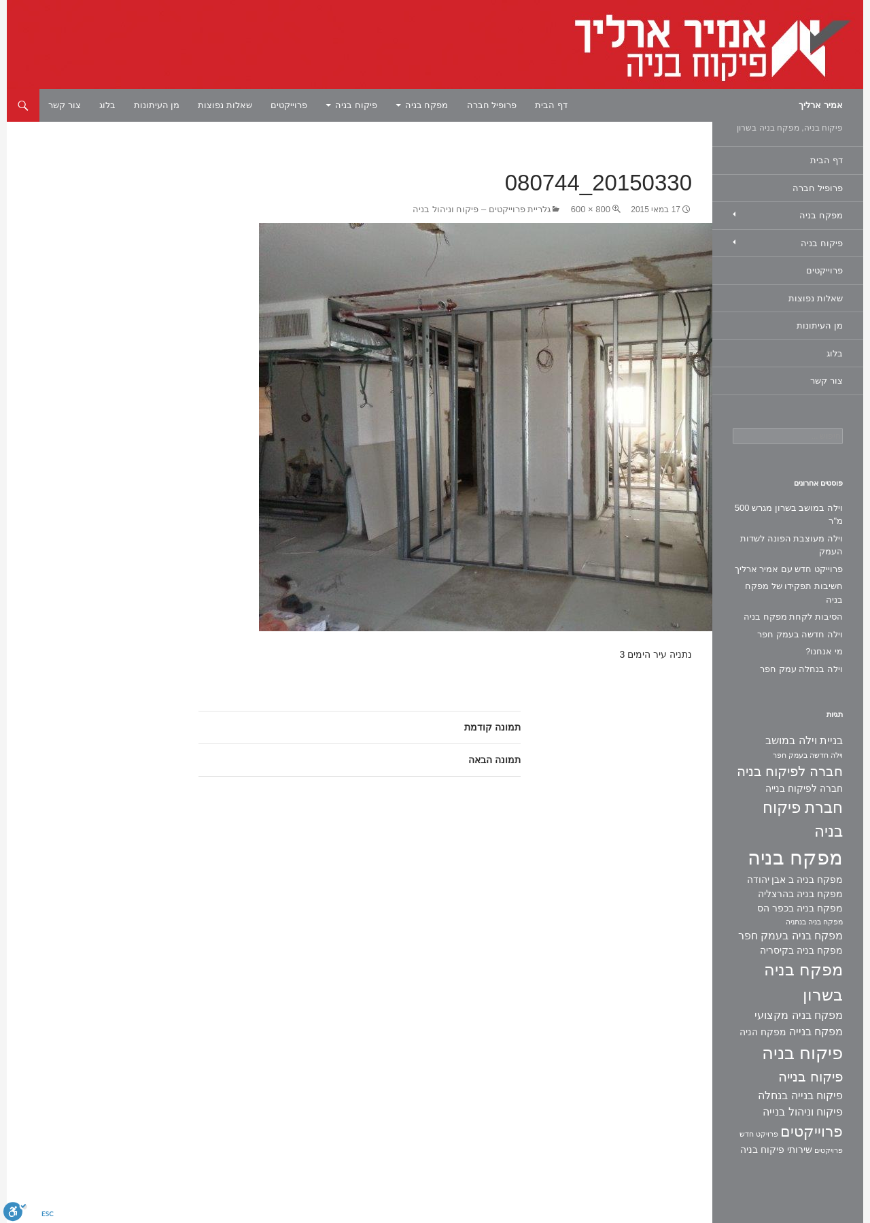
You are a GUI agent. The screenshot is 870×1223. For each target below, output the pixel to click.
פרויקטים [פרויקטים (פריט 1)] (828, 1150)
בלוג (107, 105)
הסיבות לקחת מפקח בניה (793, 617)
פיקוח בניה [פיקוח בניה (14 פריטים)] (802, 1053)
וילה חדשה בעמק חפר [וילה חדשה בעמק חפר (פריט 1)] (808, 755)
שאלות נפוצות (225, 105)
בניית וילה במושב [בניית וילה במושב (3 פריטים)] (804, 740)
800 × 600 (590, 209)
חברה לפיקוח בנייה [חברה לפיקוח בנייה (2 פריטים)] (804, 788)
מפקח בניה (427, 105)
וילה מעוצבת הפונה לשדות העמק (791, 545)
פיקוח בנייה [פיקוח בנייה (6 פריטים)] (810, 1076)
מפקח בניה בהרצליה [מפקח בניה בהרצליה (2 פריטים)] (800, 893)
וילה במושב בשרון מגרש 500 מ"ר (789, 514)
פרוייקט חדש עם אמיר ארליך (789, 569)
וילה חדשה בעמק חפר (800, 634)
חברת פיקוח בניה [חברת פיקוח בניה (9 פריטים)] (803, 819)
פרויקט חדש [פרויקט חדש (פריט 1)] (759, 1134)
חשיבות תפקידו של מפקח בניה (794, 593)
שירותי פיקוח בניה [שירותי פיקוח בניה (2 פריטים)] (776, 1149)
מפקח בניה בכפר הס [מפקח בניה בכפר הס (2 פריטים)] (800, 908)
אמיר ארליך (821, 105)
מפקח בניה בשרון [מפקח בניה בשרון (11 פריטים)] (803, 982)
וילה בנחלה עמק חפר (801, 669)
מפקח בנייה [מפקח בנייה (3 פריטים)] (816, 1031)
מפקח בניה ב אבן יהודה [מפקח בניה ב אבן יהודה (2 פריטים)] (795, 879)
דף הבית (551, 105)
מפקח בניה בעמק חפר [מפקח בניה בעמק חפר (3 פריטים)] (790, 935)
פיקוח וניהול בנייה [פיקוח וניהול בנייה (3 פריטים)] (803, 1112)
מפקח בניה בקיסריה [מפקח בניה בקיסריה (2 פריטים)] (801, 950)
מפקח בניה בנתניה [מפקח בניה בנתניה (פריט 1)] (814, 922)
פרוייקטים (289, 105)
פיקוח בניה (356, 105)
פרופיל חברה (492, 105)
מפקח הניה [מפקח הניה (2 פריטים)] (763, 1031)
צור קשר (64, 105)
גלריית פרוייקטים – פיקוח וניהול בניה (482, 209)
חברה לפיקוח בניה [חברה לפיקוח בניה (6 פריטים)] (790, 771)
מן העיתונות (157, 105)
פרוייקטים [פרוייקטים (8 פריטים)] (811, 1131)
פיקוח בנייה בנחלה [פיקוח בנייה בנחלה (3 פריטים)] (800, 1095)
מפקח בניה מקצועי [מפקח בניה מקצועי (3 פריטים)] (798, 1015)
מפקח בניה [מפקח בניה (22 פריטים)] (795, 857)
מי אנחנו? (824, 651)
